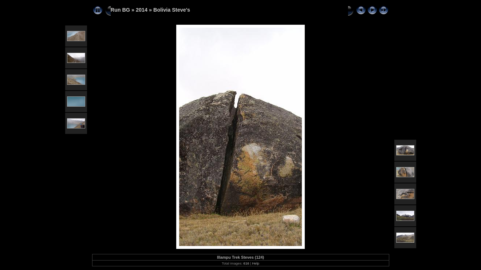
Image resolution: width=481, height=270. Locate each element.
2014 (141, 10)
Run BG (120, 10)
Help (255, 263)
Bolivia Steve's (171, 10)
